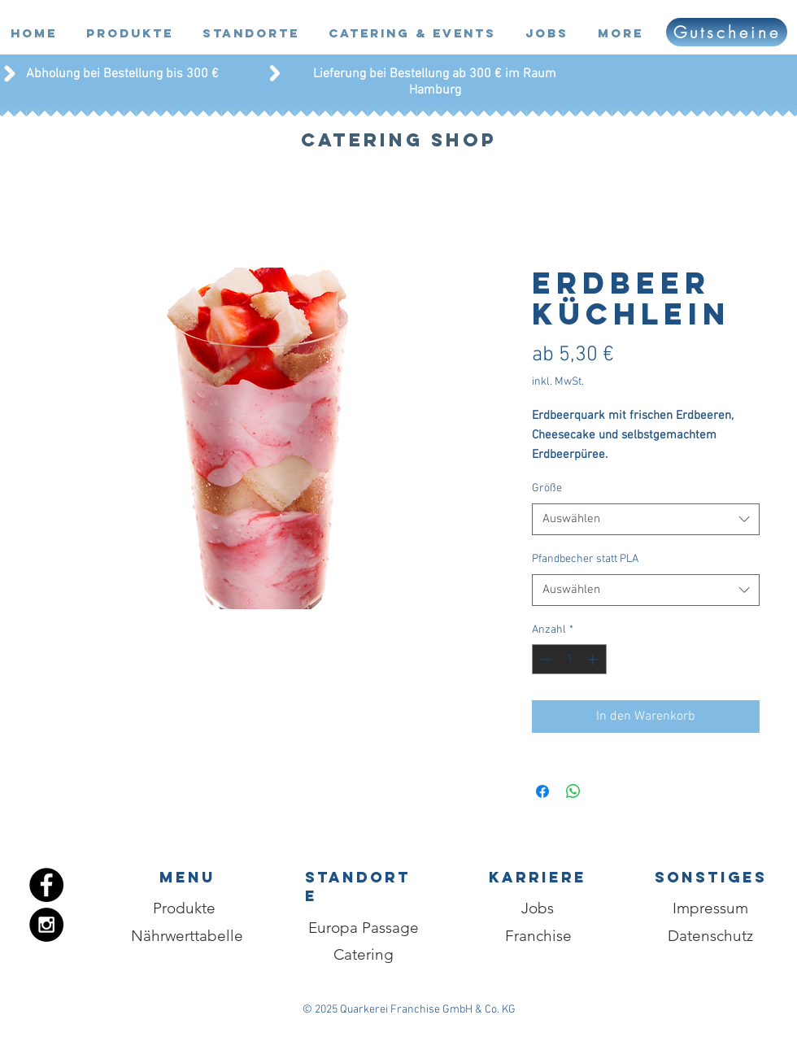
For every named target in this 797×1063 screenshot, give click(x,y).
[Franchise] (538, 936)
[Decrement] (544, 659)
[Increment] (594, 659)
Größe (547, 488)
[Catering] (363, 955)
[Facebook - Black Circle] (46, 885)
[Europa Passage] (363, 928)
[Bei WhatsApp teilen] (573, 791)
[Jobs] (537, 908)
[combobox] (646, 519)
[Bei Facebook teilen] (542, 791)
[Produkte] (184, 908)
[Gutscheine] (726, 32)
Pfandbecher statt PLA (585, 559)
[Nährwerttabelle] (187, 936)
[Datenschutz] (710, 936)
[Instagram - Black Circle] (46, 925)
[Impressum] (710, 908)
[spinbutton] (569, 659)
